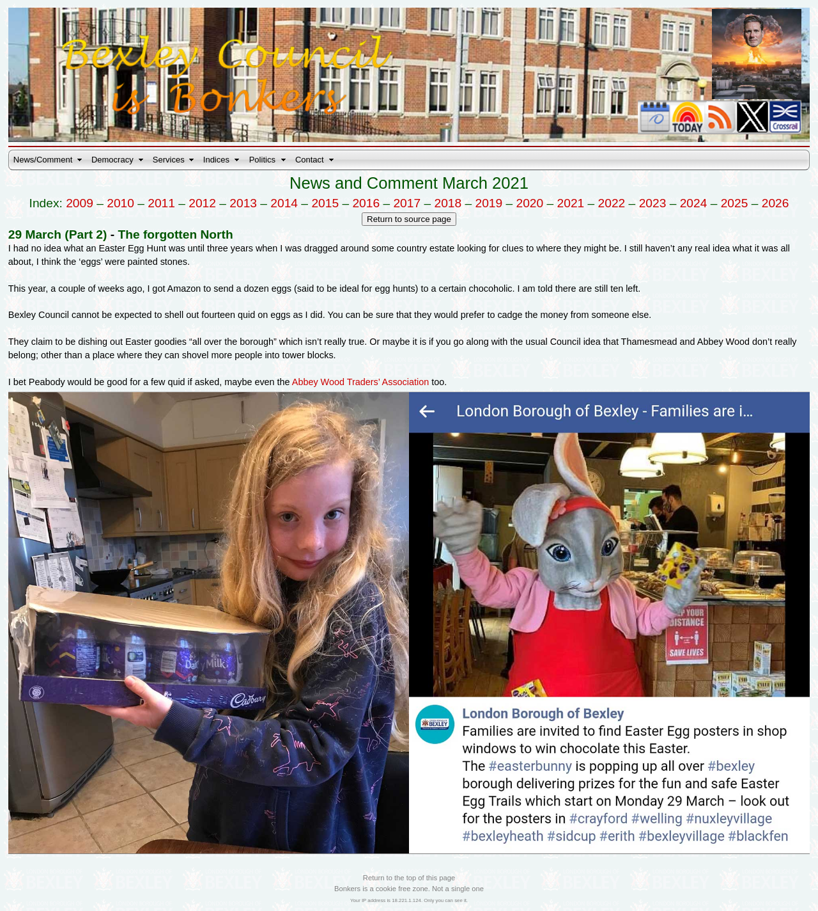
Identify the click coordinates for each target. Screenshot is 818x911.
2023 (653, 203)
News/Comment (42, 159)
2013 (243, 203)
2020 (530, 203)
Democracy (112, 159)
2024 (693, 203)
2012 (202, 203)
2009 (79, 203)
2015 (325, 203)
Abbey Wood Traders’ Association (360, 382)
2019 (489, 203)
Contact (309, 159)
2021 (571, 203)
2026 (775, 203)
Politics (262, 159)
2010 (120, 203)
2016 (366, 203)
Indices (216, 159)
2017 (407, 203)
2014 (284, 203)
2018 (447, 203)
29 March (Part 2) (57, 234)
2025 (734, 203)
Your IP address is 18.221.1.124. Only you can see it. (409, 900)
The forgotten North (175, 234)
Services (169, 159)
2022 (612, 203)
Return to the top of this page (409, 878)
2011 (161, 203)
